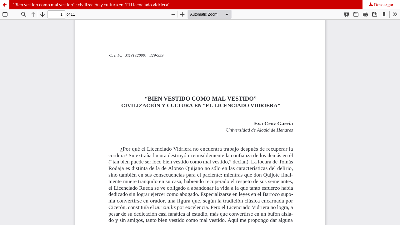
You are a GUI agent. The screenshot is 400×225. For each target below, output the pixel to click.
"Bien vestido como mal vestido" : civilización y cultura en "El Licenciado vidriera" (91, 4)
